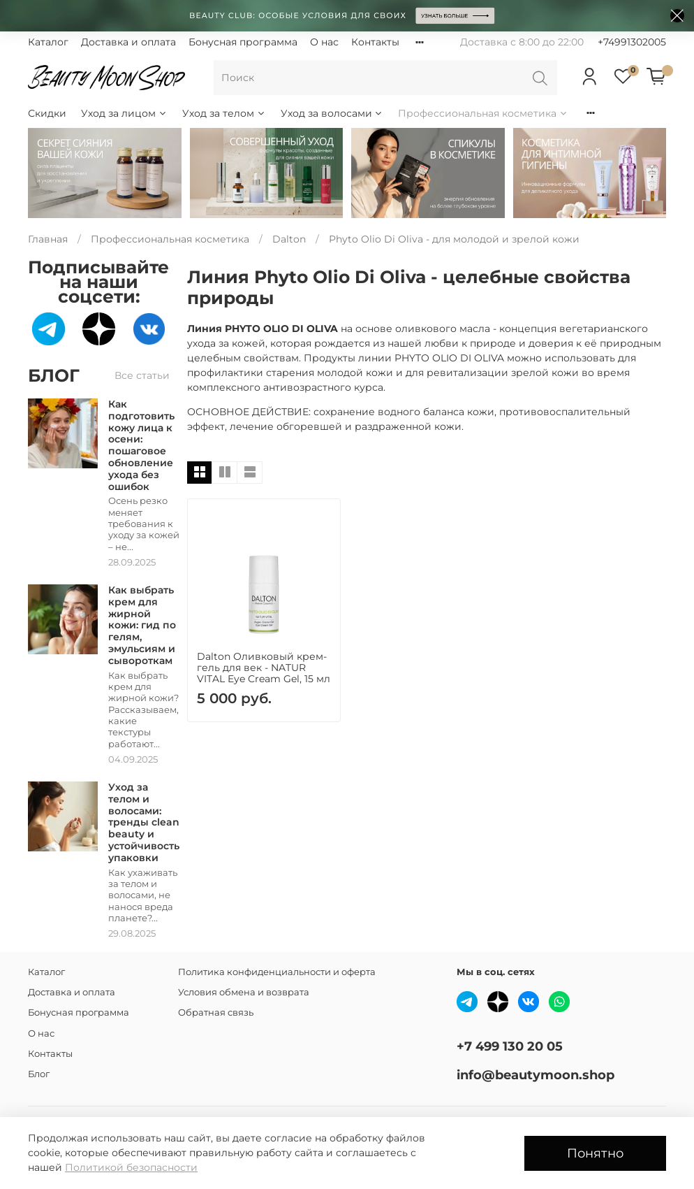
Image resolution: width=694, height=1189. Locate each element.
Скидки (47, 113)
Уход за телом (224, 113)
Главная (48, 239)
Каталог (48, 42)
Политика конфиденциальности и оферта (277, 972)
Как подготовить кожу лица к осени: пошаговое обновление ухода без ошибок (141, 445)
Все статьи (142, 375)
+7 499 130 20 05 (510, 1046)
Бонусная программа (243, 42)
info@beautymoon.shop (535, 1075)
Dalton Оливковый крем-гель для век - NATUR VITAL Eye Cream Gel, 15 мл (263, 667)
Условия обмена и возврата (243, 992)
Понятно (595, 1153)
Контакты (375, 42)
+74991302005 (632, 42)
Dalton (289, 239)
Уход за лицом (124, 113)
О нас (324, 42)
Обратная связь (215, 1012)
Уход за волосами (332, 113)
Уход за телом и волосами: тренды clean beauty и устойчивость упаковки (143, 822)
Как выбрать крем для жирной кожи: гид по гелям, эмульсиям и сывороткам (142, 625)
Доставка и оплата (128, 42)
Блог (39, 1074)
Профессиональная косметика (483, 113)
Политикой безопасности (131, 1167)
